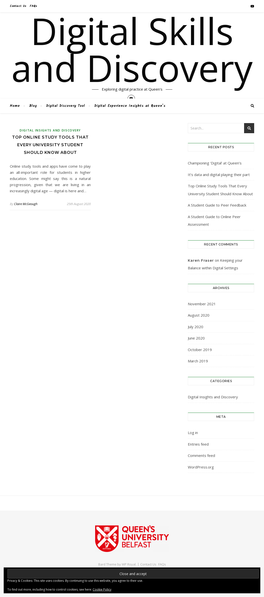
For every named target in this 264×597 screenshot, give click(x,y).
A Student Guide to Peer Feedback (217, 205)
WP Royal (129, 564)
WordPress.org (201, 467)
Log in (193, 432)
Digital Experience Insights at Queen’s (129, 106)
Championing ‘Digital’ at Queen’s (215, 163)
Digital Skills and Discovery (132, 49)
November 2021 (202, 303)
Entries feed (198, 444)
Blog (33, 106)
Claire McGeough (25, 204)
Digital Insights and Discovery (50, 130)
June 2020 (196, 338)
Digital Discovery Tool (65, 106)
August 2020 (198, 315)
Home (15, 106)
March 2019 (198, 360)
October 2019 (200, 349)
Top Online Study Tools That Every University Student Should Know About (50, 145)
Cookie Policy (102, 589)
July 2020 (195, 326)
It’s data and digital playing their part (219, 174)
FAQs (33, 6)
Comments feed (201, 455)
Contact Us (18, 6)
